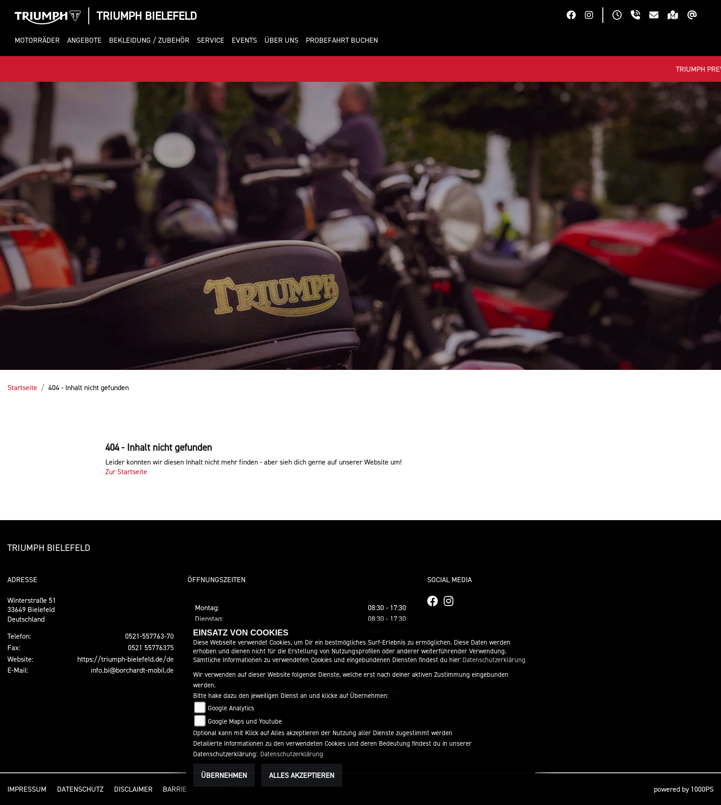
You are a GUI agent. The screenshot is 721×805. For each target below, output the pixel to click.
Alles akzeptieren (301, 775)
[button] (39, 40)
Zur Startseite (126, 471)
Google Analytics (231, 708)
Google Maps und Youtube (245, 721)
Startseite (22, 387)
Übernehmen (224, 775)
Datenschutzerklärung (494, 659)
